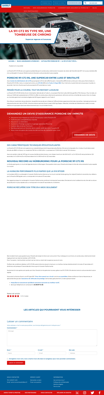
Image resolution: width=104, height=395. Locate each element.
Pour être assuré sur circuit (44, 276)
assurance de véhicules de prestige (33, 278)
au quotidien (63, 276)
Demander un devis (35, 380)
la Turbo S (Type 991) (54, 83)
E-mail (40, 350)
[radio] (8, 296)
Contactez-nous (46, 3)
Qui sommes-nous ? (59, 380)
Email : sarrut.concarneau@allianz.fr (17, 382)
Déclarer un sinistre (59, 3)
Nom (9, 350)
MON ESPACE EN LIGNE (74, 3)
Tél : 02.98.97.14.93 (12, 380)
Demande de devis (84, 135)
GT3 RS (40, 83)
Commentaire (12, 328)
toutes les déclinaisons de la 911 (20, 81)
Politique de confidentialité (61, 382)
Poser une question (35, 382)
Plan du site (56, 386)
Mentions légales (58, 384)
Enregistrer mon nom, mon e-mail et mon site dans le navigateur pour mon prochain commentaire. (42, 359)
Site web (72, 350)
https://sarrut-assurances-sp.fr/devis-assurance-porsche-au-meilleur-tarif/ (35, 282)
